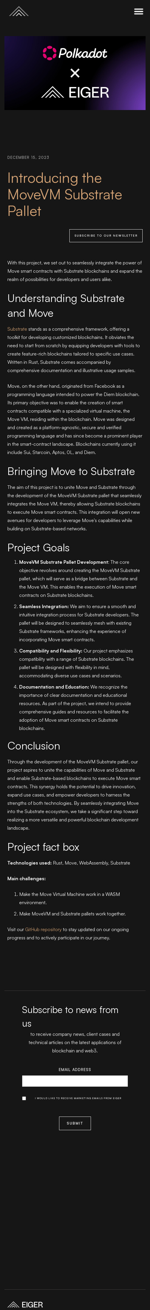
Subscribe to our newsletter (106, 235)
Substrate (17, 329)
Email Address (75, 1069)
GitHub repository (43, 929)
